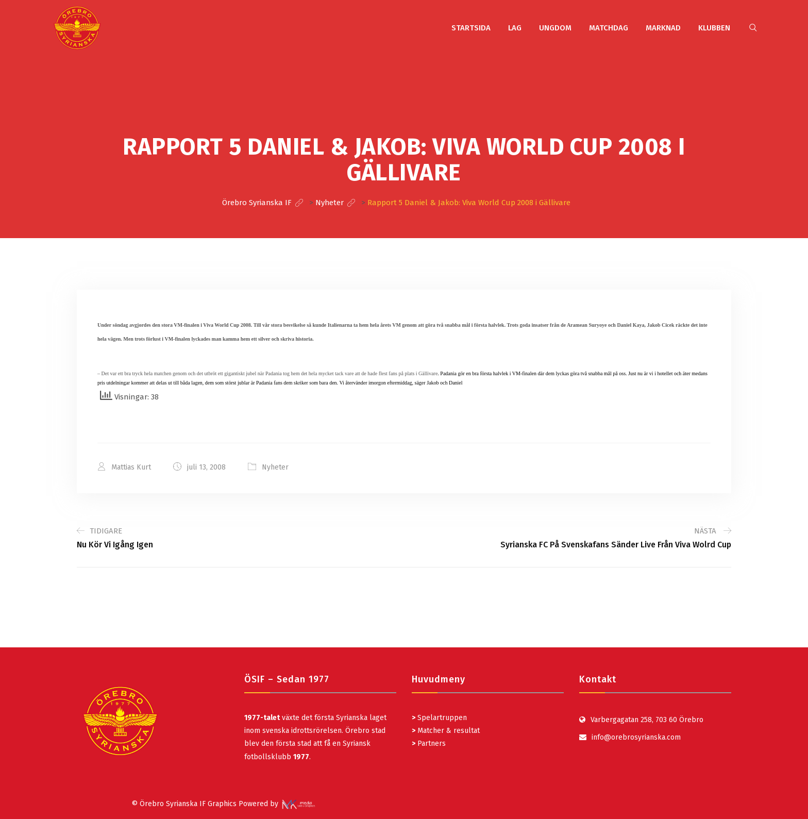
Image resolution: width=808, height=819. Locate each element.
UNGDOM (555, 27)
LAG (514, 27)
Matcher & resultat (446, 730)
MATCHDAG (608, 27)
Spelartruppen (441, 717)
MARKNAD (663, 27)
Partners (429, 743)
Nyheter (275, 467)
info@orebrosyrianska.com (636, 737)
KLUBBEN (714, 27)
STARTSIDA (471, 27)
